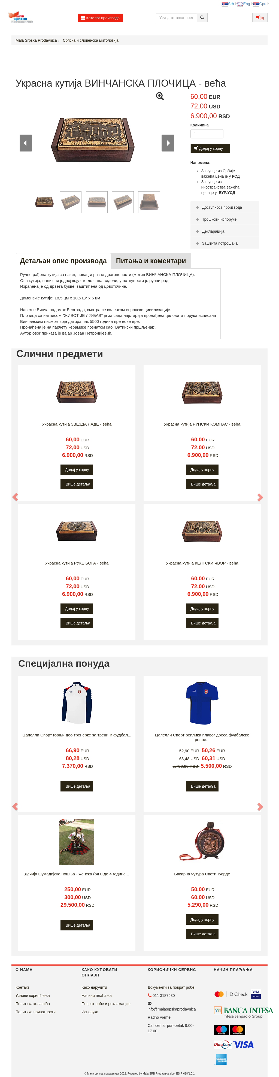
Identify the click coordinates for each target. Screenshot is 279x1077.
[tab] (224, 207)
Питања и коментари (151, 261)
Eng (243, 4)
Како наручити (94, 987)
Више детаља (78, 484)
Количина (199, 125)
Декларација (210, 231)
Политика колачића (33, 1004)
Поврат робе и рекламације (106, 1004)
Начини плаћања (97, 995)
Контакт (22, 987)
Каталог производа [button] (100, 18)
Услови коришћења (33, 995)
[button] (15, 496)
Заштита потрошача (216, 243)
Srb (228, 4)
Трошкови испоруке (216, 219)
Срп (259, 4)
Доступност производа (218, 207)
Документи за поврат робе (171, 987)
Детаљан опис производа (63, 261)
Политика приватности (36, 1012)
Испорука (90, 1012)
